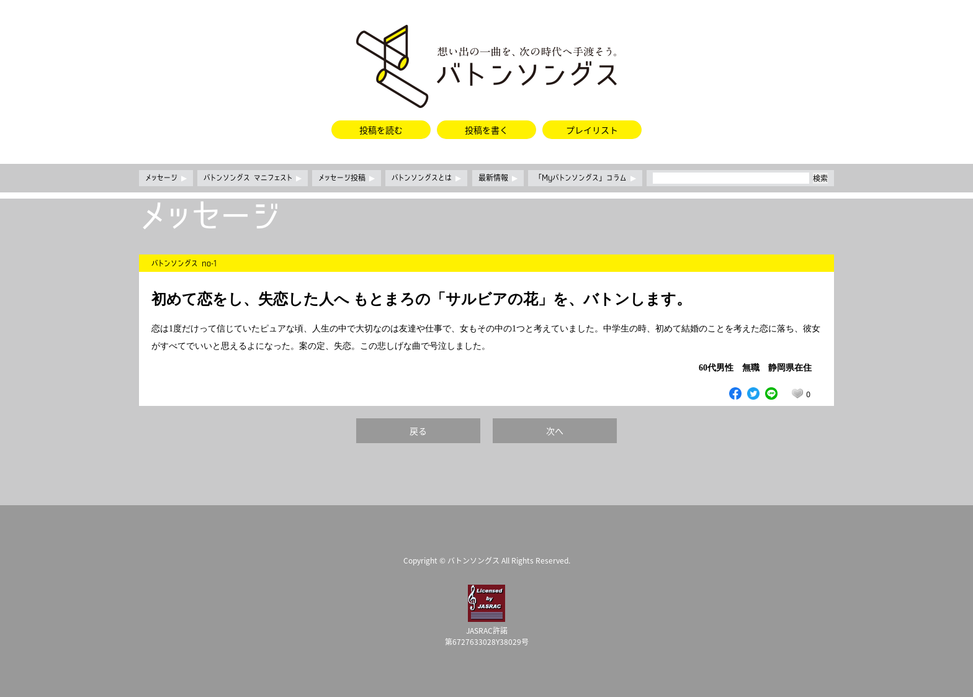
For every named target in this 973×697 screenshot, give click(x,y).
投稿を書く (486, 130)
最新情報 (498, 178)
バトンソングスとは (426, 178)
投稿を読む (381, 130)
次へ (554, 431)
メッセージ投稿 (346, 178)
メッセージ (166, 178)
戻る (418, 431)
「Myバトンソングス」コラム (585, 178)
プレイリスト (592, 130)
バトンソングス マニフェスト (253, 178)
